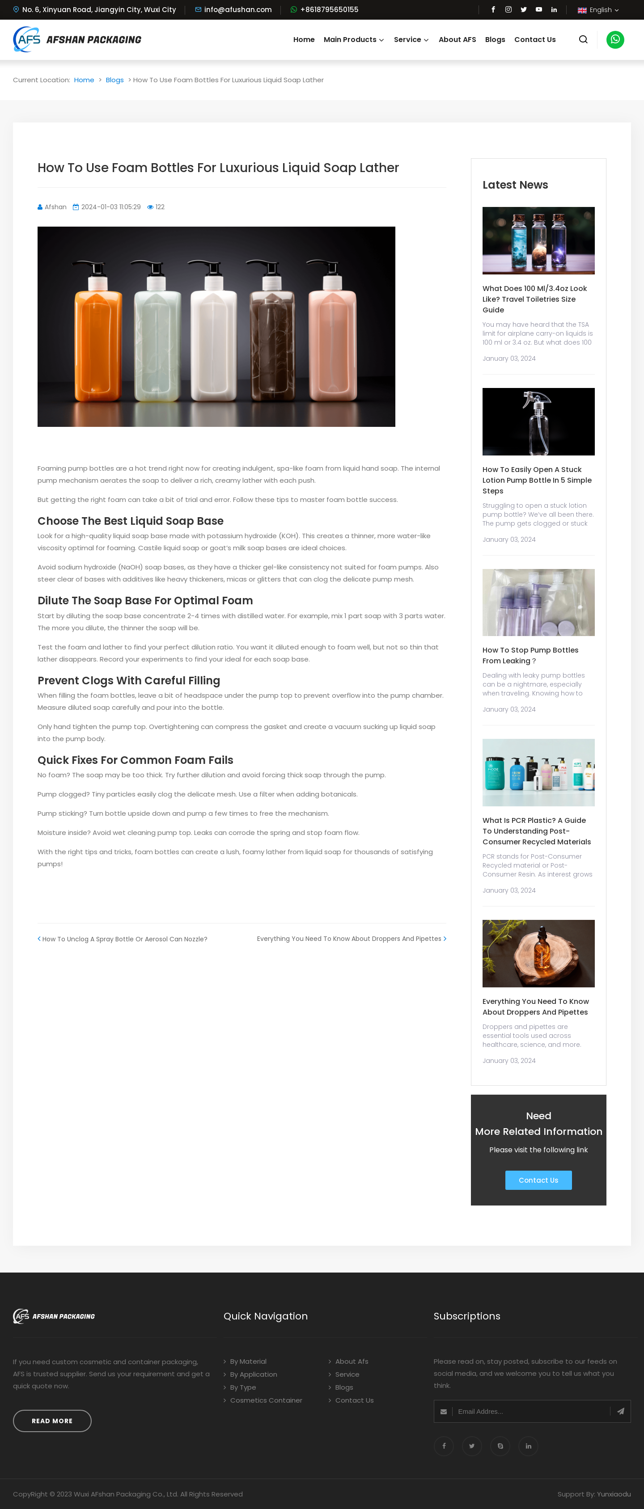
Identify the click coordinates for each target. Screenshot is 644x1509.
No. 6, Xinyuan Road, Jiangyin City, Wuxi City (94, 9)
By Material (245, 1361)
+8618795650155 (329, 9)
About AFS (457, 39)
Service (412, 39)
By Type (240, 1387)
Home (304, 39)
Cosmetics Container (263, 1400)
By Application (250, 1374)
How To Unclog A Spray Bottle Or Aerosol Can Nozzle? (123, 938)
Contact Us (535, 39)
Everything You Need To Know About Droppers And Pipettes (351, 938)
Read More (52, 1420)
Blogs (495, 39)
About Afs (349, 1361)
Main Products (354, 39)
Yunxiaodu (614, 1494)
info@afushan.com (233, 9)
